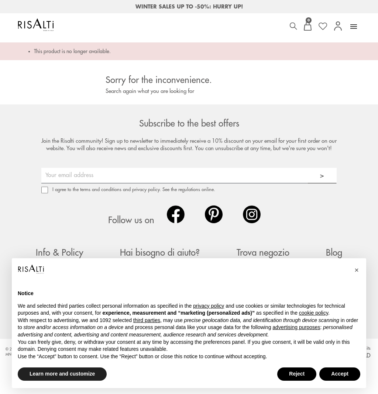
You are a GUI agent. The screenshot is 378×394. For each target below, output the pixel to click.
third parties (146, 320)
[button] (356, 270)
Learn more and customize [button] (62, 374)
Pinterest (214, 214)
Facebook (176, 214)
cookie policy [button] (313, 313)
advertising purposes (296, 327)
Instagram (252, 214)
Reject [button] (297, 374)
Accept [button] (339, 374)
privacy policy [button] (208, 306)
